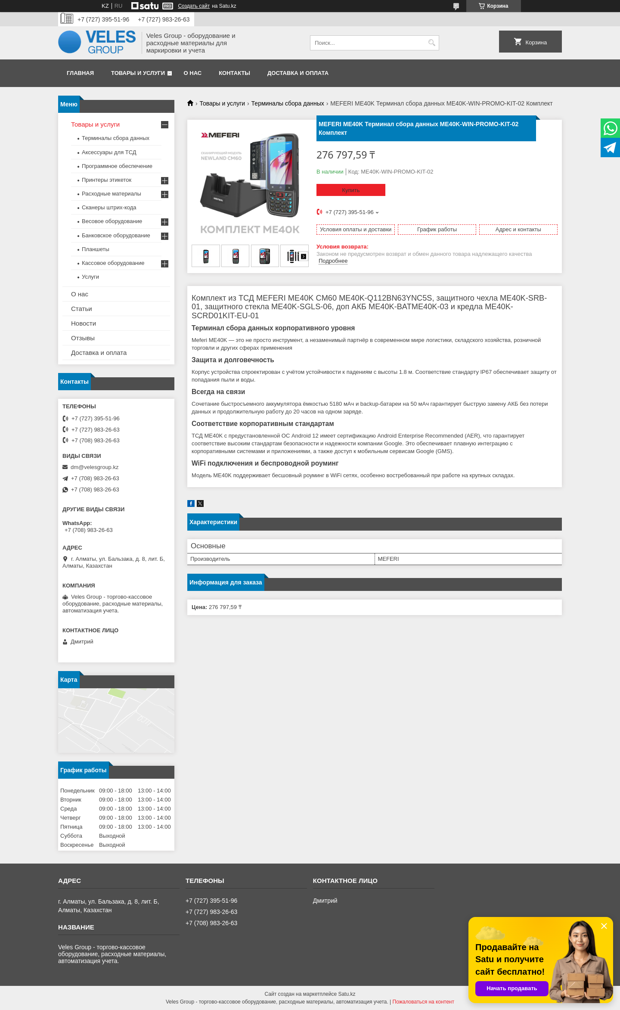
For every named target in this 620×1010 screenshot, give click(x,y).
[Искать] (431, 42)
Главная (80, 73)
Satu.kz (346, 994)
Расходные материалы (111, 193)
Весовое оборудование (112, 221)
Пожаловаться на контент (423, 1002)
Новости (83, 323)
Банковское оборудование (116, 235)
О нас (193, 73)
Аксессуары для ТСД (109, 152)
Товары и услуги (138, 73)
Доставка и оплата (298, 73)
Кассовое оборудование (113, 263)
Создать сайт (194, 6)
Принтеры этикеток (106, 180)
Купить (351, 190)
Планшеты (95, 249)
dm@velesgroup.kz (94, 467)
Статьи (81, 308)
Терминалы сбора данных (287, 103)
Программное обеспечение (117, 166)
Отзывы (83, 338)
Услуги (90, 276)
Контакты (234, 73)
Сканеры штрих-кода (109, 207)
